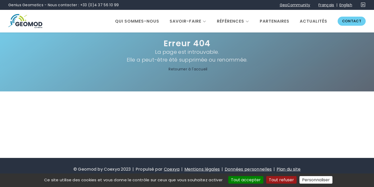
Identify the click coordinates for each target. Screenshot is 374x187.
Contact (351, 21)
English (345, 5)
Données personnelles (248, 169)
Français (326, 5)
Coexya (172, 169)
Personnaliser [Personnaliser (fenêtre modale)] (316, 180)
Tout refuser (281, 180)
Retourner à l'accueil (186, 69)
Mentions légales (202, 169)
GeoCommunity (295, 5)
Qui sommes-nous (137, 21)
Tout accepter (246, 180)
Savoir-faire (185, 21)
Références (230, 21)
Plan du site (289, 169)
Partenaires (274, 21)
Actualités (313, 21)
